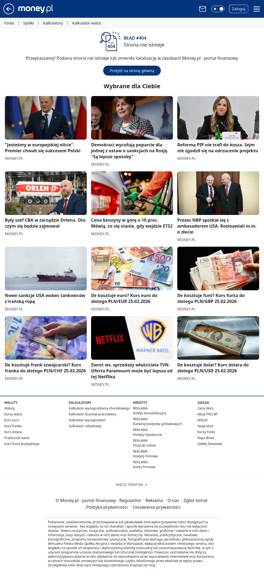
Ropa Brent (205, 438)
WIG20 (202, 420)
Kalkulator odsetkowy (85, 426)
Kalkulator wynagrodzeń (87, 420)
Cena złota (205, 408)
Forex (9, 23)
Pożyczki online (144, 445)
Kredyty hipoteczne (147, 434)
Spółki (28, 23)
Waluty (9, 408)
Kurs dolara (13, 432)
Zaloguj (238, 8)
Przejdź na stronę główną (132, 70)
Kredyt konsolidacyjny (149, 413)
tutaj (151, 565)
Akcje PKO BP (207, 414)
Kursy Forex (206, 432)
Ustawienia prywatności (155, 507)
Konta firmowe (144, 467)
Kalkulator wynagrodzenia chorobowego (99, 408)
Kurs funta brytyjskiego (21, 443)
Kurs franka (13, 426)
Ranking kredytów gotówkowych (157, 424)
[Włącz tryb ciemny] (218, 9)
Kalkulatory (53, 23)
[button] (256, 9)
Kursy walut (13, 414)
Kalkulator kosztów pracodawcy (92, 414)
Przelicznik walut (16, 438)
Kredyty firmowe (145, 456)
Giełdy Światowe (209, 443)
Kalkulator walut (86, 23)
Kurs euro (11, 420)
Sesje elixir (205, 426)
